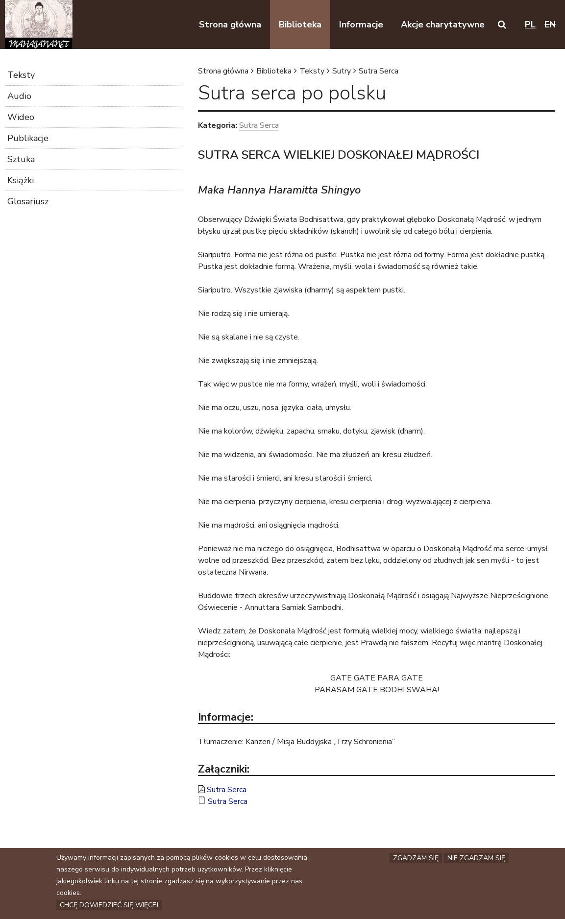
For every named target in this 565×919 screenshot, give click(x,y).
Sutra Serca (378, 71)
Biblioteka (274, 71)
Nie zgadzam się (476, 859)
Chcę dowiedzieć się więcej (109, 906)
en (550, 24)
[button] (502, 24)
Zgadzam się (416, 859)
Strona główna (223, 71)
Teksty (311, 71)
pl (530, 24)
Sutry (341, 71)
